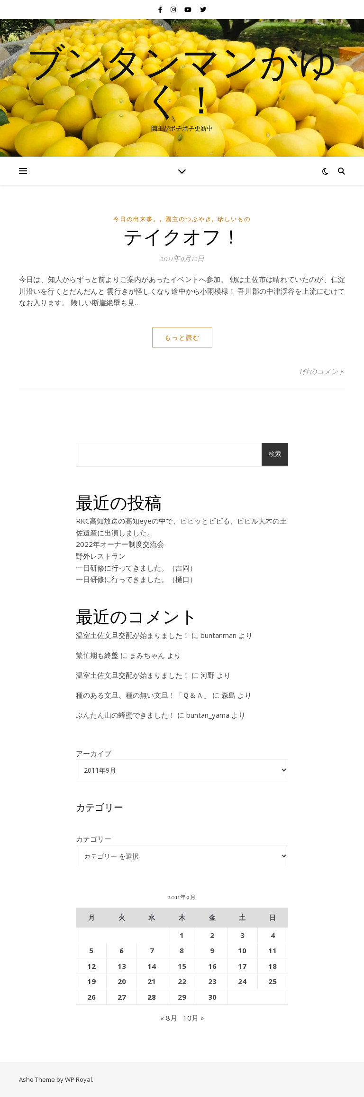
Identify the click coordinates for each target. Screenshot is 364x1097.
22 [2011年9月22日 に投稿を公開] (182, 981)
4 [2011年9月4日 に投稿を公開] (273, 935)
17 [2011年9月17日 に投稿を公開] (242, 966)
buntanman (218, 635)
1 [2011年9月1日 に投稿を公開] (182, 935)
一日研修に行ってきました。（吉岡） (136, 567)
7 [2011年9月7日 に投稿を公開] (152, 950)
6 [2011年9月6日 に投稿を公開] (121, 950)
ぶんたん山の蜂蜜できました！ (125, 715)
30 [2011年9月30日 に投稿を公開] (212, 997)
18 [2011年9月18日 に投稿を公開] (272, 966)
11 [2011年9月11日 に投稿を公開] (272, 950)
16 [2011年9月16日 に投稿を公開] (212, 966)
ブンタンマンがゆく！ (182, 80)
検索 (275, 454)
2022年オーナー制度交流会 (120, 544)
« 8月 (168, 1017)
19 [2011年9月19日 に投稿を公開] (91, 981)
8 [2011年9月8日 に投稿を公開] (182, 950)
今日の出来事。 (136, 219)
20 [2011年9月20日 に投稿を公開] (122, 981)
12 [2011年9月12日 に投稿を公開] (91, 966)
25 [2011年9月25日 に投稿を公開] (272, 981)
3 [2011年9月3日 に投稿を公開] (242, 935)
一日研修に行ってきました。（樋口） (136, 579)
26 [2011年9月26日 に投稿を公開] (91, 997)
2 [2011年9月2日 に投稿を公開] (212, 935)
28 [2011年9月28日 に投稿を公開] (151, 997)
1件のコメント (322, 371)
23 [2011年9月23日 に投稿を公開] (212, 981)
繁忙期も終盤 (97, 655)
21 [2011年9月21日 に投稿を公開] (151, 981)
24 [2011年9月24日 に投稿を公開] (242, 981)
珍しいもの (234, 219)
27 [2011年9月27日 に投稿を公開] (122, 997)
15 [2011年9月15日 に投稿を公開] (182, 966)
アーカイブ (93, 753)
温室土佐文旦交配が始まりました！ (133, 635)
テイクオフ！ (182, 235)
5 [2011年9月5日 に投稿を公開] (91, 950)
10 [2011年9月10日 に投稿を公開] (242, 950)
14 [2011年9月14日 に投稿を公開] (151, 966)
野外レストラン (101, 556)
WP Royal (78, 1079)
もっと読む (182, 337)
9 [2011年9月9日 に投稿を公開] (212, 950)
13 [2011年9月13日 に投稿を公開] (122, 966)
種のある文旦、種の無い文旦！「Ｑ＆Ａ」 (143, 695)
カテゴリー (93, 839)
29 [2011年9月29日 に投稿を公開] (182, 997)
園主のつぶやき (188, 219)
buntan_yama (207, 715)
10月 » (193, 1017)
